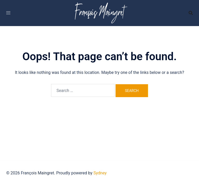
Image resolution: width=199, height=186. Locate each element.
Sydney (100, 173)
